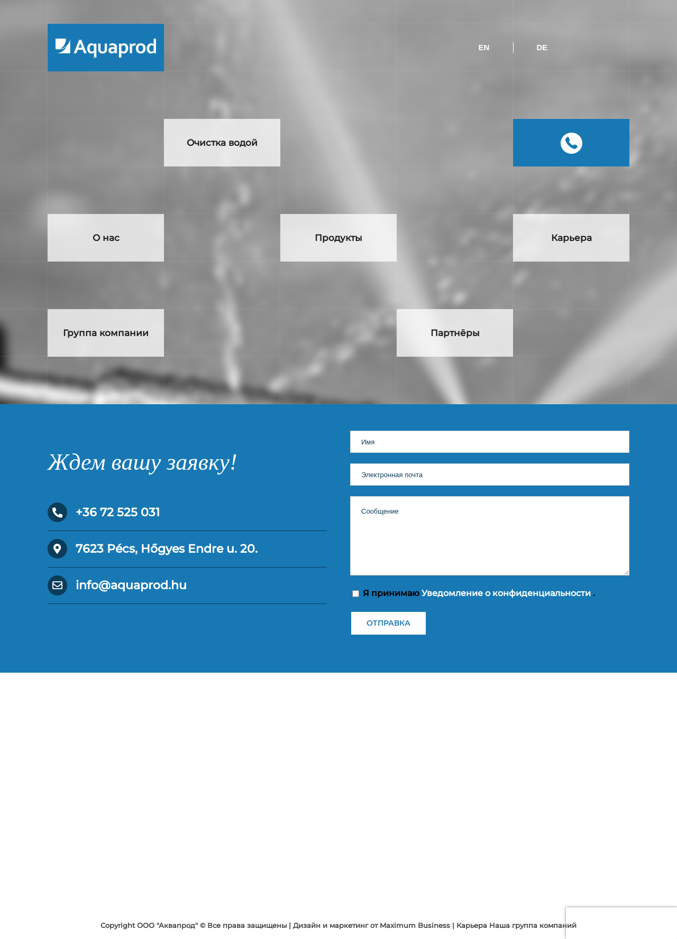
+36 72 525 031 (118, 512)
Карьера (471, 925)
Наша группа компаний (533, 925)
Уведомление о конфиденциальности (507, 593)
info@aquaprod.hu (131, 585)
